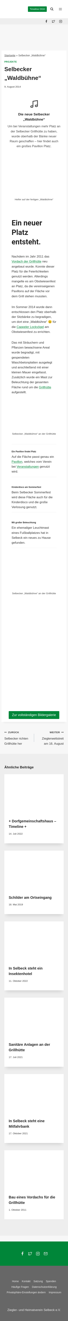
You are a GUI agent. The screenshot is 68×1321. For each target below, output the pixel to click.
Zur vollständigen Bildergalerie (34, 715)
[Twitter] (53, 21)
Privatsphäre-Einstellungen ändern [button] (26, 1292)
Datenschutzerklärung (44, 1286)
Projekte (10, 62)
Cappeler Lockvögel (30, 327)
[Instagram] (60, 21)
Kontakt (26, 1281)
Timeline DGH (37, 9)
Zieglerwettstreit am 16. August (50, 737)
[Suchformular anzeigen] (52, 9)
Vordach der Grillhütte (26, 261)
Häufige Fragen (20, 1286)
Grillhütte (45, 387)
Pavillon (17, 461)
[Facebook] (46, 21)
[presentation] (34, 794)
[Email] (46, 1254)
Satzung (38, 1281)
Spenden (51, 1281)
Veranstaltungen (28, 466)
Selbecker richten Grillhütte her (17, 737)
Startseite (9, 55)
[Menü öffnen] (60, 9)
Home (15, 1281)
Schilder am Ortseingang (30, 898)
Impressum (55, 1292)
